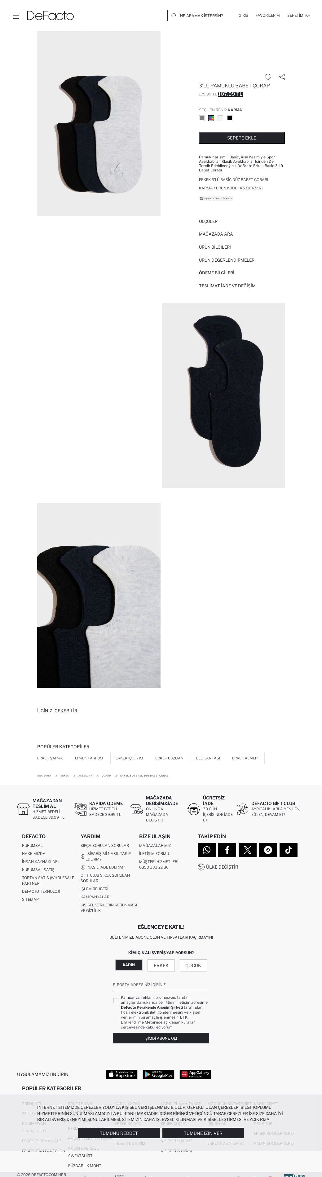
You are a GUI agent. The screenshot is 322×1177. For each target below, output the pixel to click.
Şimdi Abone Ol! (161, 1038)
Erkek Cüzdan (169, 758)
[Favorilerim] (268, 15)
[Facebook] (227, 850)
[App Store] (122, 1074)
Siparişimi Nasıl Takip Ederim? (106, 856)
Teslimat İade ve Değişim (227, 285)
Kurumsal (32, 845)
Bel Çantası (208, 758)
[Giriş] (243, 15)
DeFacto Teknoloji (41, 891)
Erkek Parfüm (89, 758)
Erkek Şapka (50, 758)
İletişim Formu (154, 853)
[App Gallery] (195, 1074)
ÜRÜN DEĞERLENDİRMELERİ (227, 260)
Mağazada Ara (216, 234)
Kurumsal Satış (38, 869)
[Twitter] (248, 850)
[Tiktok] (289, 850)
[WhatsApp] (207, 850)
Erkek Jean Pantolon (43, 1151)
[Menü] (16, 15)
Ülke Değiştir (222, 866)
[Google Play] (158, 1074)
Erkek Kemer (245, 758)
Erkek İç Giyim (129, 758)
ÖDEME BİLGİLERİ (216, 272)
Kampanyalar (95, 897)
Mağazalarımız (155, 845)
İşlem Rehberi (94, 889)
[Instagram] (268, 850)
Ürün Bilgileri (215, 247)
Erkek (161, 965)
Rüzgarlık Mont (84, 1166)
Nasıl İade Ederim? (103, 867)
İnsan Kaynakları (40, 861)
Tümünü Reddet (119, 1133)
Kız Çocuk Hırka (176, 1151)
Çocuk (193, 965)
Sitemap (30, 899)
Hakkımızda (34, 853)
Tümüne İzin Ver (203, 1133)
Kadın (129, 965)
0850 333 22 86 (154, 867)
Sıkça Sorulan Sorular (105, 845)
